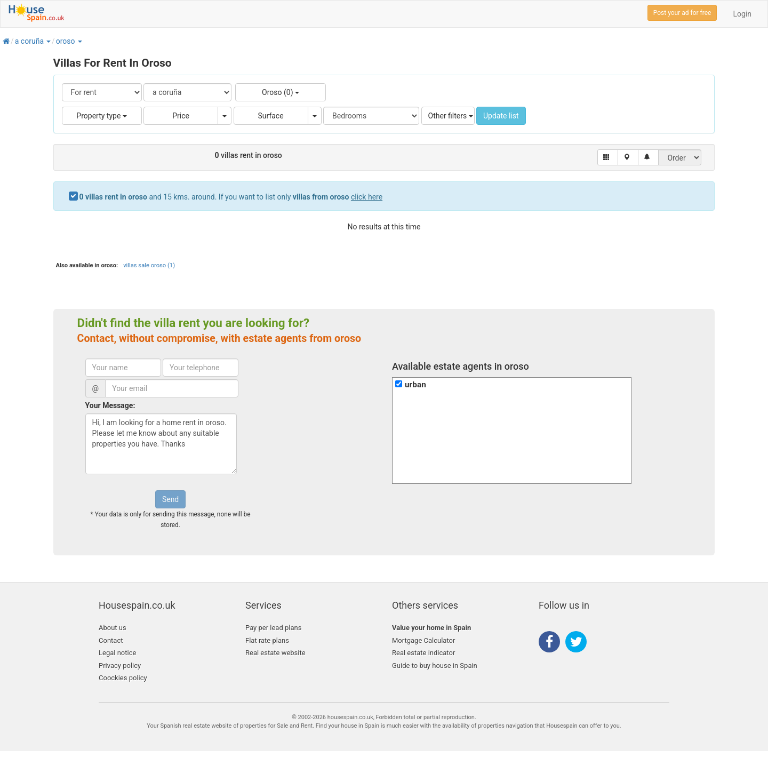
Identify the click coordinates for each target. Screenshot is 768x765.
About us (112, 628)
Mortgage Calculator (423, 640)
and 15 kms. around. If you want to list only (231, 197)
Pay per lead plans (273, 628)
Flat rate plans (267, 640)
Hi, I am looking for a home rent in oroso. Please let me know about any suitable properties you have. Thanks (161, 443)
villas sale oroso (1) (149, 265)
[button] (48, 41)
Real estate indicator (423, 653)
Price (180, 115)
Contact (111, 640)
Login (742, 14)
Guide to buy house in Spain (434, 666)
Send (170, 499)
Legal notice (117, 653)
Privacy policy (120, 666)
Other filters (450, 115)
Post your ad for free (682, 13)
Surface (271, 115)
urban (415, 384)
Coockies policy (123, 678)
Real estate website (275, 653)
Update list (501, 115)
